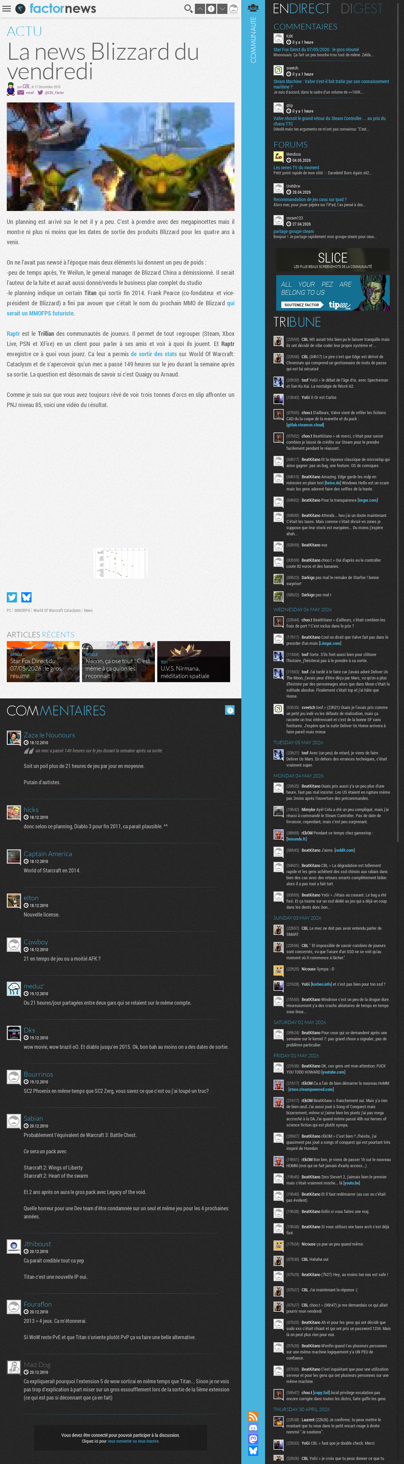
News (88, 610)
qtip (289, 105)
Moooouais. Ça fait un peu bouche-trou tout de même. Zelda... (324, 54)
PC (9, 610)
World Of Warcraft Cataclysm (57, 610)
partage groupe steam (294, 231)
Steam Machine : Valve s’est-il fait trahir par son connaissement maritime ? (331, 84)
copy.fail (321, 1392)
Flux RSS (253, 1416)
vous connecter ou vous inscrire (133, 1441)
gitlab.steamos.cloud (305, 425)
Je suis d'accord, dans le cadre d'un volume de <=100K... (319, 92)
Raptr (13, 333)
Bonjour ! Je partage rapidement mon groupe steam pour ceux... (325, 236)
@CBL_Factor (54, 92)
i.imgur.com (330, 643)
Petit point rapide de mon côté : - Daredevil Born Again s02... (323, 172)
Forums (291, 144)
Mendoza (293, 154)
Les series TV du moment (296, 167)
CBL (26, 86)
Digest (362, 8)
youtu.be (351, 1183)
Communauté (253, 699)
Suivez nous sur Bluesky (253, 1451)
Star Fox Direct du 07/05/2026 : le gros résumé (316, 49)
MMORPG (22, 610)
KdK (289, 36)
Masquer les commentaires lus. (230, 710)
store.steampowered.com (311, 1089)
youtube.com (333, 1072)
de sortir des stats (154, 354)
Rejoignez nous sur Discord (253, 1428)
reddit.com (345, 850)
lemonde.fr (296, 839)
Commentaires (306, 26)
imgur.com (368, 500)
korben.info (321, 984)
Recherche (189, 9)
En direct (302, 8)
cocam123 (294, 217)
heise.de (333, 483)
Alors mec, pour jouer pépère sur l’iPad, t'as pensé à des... (320, 204)
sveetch (292, 68)
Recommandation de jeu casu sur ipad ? (310, 199)
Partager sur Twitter (12, 597)
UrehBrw (293, 186)
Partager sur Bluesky (26, 597)
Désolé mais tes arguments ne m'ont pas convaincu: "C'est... (321, 129)
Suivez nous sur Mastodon (253, 1439)
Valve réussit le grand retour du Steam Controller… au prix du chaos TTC (330, 121)
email (30, 92)
